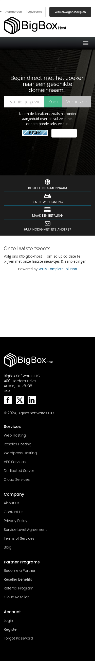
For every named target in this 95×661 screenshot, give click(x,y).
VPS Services (15, 461)
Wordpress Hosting (20, 452)
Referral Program (18, 588)
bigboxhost (32, 256)
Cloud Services (17, 479)
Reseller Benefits (18, 579)
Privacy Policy (15, 520)
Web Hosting (15, 435)
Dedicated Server (19, 470)
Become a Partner (19, 570)
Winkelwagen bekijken (70, 12)
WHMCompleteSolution (58, 268)
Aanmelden (13, 12)
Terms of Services (19, 538)
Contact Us (13, 511)
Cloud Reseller (16, 597)
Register (11, 629)
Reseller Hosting (17, 444)
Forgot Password (18, 638)
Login (8, 620)
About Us (12, 503)
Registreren (34, 12)
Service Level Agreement (25, 529)
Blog (7, 547)
